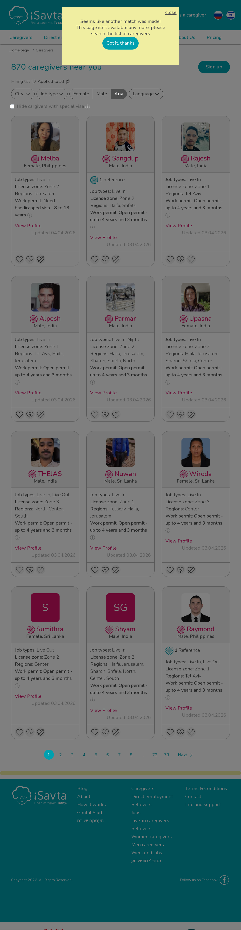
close (171, 12)
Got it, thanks (120, 43)
